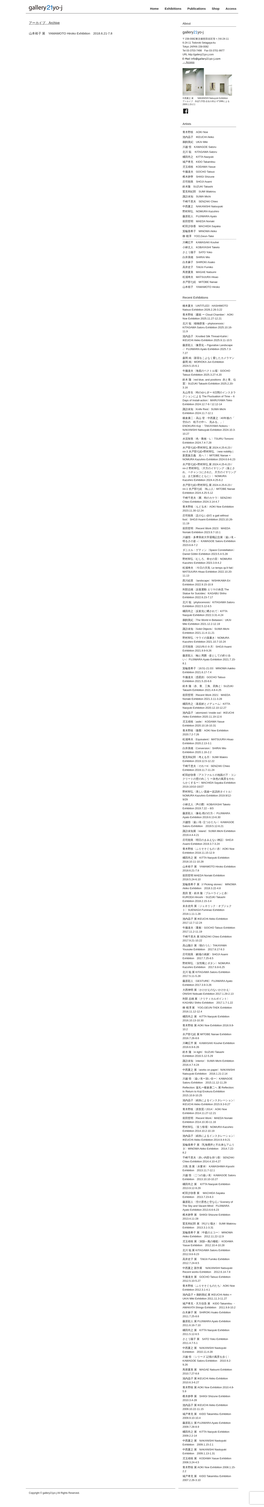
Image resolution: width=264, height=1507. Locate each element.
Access (230, 8)
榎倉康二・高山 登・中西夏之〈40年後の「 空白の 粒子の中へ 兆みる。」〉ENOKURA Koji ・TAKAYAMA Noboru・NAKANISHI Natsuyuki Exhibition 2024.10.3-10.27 (209, 426)
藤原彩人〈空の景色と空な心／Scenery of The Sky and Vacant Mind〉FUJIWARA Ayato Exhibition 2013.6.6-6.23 (208, 1205)
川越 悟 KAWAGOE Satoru (199, 146)
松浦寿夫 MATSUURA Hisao (200, 277)
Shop (216, 8)
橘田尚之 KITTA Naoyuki (198, 156)
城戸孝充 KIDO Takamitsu (199, 161)
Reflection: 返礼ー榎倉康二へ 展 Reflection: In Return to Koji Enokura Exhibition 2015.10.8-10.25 (208, 1091)
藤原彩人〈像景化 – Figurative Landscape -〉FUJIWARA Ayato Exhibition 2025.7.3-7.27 (208, 349)
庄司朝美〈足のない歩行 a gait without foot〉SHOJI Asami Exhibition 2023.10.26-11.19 (208, 519)
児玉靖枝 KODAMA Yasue (199, 166)
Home (154, 8)
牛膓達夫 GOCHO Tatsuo (199, 171)
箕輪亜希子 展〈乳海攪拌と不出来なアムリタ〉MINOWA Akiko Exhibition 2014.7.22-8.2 (208, 1148)
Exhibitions (173, 8)
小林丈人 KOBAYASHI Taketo (201, 247)
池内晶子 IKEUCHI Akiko (198, 137)
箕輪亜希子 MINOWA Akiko (200, 231)
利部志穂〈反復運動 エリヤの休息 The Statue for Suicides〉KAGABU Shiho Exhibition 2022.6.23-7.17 (206, 593)
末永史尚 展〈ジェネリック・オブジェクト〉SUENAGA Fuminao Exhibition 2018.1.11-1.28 (207, 909)
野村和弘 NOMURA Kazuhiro (201, 211)
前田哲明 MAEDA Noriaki (198, 221)
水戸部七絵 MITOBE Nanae (200, 282)
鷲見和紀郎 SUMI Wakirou (199, 191)
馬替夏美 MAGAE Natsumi (199, 272)
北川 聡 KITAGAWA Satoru (200, 151)
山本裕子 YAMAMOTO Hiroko (201, 286)
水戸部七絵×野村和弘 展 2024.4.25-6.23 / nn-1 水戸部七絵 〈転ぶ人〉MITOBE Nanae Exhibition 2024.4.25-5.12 (209, 488)
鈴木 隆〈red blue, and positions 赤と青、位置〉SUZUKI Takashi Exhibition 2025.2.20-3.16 (209, 383)
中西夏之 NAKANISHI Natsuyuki (203, 206)
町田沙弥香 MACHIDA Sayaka (201, 226)
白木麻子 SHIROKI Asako (199, 262)
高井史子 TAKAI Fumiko (198, 267)
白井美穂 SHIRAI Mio (196, 257)
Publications (196, 8)
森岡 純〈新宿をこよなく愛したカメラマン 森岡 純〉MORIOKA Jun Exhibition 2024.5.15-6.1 (208, 361)
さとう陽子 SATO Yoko (197, 252)
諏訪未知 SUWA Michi (197, 196)
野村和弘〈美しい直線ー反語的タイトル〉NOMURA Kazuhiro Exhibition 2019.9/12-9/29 (208, 795)
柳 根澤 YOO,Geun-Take (198, 236)
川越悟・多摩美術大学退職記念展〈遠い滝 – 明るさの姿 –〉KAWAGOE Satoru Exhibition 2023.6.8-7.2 (209, 541)
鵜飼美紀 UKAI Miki (195, 142)
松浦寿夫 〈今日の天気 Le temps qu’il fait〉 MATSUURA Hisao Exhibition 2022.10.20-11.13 (210, 571)
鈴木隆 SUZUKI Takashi (198, 186)
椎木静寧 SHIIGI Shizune (198, 176)
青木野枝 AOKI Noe (195, 132)
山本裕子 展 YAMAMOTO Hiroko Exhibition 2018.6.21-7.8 (70, 33)
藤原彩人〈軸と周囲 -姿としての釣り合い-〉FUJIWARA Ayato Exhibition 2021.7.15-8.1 (209, 659)
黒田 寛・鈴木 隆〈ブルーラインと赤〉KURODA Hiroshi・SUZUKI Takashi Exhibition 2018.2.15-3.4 (206, 897)
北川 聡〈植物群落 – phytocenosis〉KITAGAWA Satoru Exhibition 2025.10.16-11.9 (207, 327)
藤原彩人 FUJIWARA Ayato (200, 216)
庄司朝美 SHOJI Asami (197, 181)
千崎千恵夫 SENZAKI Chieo (200, 201)
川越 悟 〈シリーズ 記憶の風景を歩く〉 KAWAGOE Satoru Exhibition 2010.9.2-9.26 (208, 1360)
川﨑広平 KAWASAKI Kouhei (201, 242)
